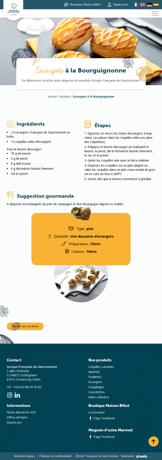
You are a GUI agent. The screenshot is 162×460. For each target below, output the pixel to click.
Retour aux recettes (25, 326)
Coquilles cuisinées (101, 367)
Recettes (64, 97)
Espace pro (117, 5)
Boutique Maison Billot (82, 5)
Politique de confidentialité (55, 456)
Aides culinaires (98, 397)
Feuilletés (94, 377)
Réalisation (134, 456)
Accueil (52, 97)
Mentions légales (24, 456)
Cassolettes (96, 392)
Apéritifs (94, 372)
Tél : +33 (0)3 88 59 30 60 (24, 387)
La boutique (96, 412)
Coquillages (96, 387)
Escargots (95, 382)
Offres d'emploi (17, 417)
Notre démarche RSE (21, 412)
